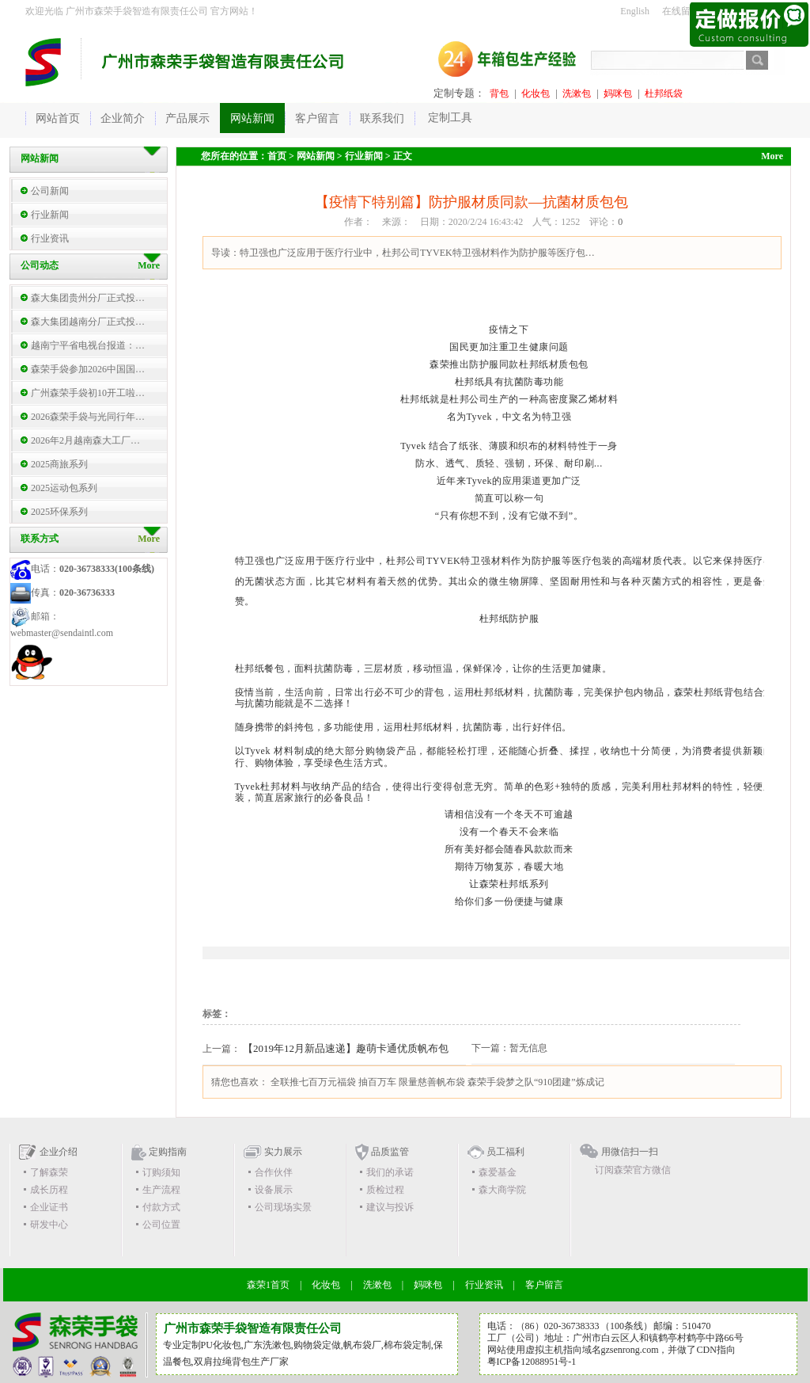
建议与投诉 (390, 1207)
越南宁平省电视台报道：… (88, 345)
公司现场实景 (283, 1207)
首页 (276, 156)
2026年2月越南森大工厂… (85, 440)
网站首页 (58, 118)
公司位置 (161, 1224)
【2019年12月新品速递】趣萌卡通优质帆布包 (346, 1048)
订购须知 (161, 1172)
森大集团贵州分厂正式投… (88, 297)
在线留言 (681, 11)
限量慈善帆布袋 (432, 1082)
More (149, 538)
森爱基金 (498, 1172)
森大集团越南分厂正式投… (88, 321)
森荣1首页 (268, 1284)
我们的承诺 (390, 1172)
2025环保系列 (59, 511)
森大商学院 (502, 1189)
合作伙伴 (274, 1172)
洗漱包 (576, 93)
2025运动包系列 (64, 487)
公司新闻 (50, 190)
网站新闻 (316, 156)
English (634, 11)
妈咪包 (618, 93)
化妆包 (535, 93)
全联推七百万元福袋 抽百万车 (333, 1082)
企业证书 (49, 1207)
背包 (499, 93)
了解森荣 (49, 1172)
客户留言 (544, 1284)
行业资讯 (50, 238)
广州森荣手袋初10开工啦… (88, 392)
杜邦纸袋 (664, 93)
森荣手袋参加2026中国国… (88, 369)
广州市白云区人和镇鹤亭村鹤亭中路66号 (658, 1337)
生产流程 (161, 1189)
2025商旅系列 (59, 464)
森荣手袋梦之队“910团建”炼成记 (535, 1082)
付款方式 (161, 1207)
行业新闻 (50, 214)
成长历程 (49, 1189)
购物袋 (307, 1345)
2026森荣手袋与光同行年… (88, 416)
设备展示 (274, 1189)
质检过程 (385, 1189)
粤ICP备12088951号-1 (532, 1361)
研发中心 (49, 1224)
